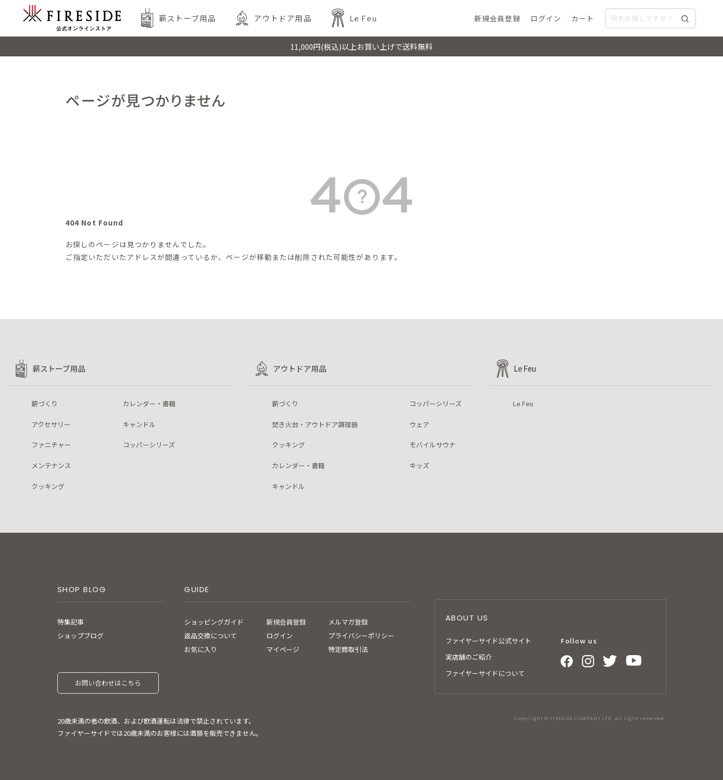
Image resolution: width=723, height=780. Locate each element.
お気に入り (200, 649)
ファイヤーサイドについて (485, 673)
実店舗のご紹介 (468, 657)
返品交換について (210, 635)
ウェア (419, 424)
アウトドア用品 (282, 18)
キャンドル (139, 424)
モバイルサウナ (432, 444)
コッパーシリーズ (149, 444)
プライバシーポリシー (361, 635)
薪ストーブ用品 (187, 18)
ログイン (279, 635)
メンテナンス (51, 465)
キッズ (419, 465)
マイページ (282, 649)
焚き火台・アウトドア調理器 (315, 424)
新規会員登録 (286, 622)
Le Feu (363, 18)
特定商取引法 (348, 649)
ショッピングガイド (214, 622)
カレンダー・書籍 (149, 403)
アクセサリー (51, 424)
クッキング (47, 486)
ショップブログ (80, 635)
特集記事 (70, 622)
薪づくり (44, 403)
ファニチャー (51, 444)
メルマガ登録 (348, 622)
